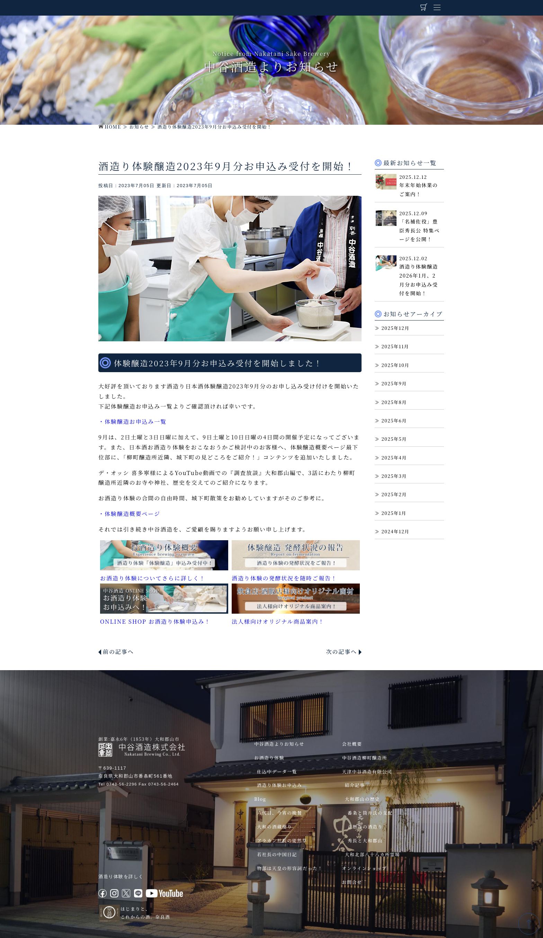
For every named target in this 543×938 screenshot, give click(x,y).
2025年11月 (395, 346)
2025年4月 (394, 457)
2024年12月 (395, 531)
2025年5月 (394, 439)
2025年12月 (395, 328)
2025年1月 (393, 513)
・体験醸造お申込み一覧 (132, 422)
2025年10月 (395, 365)
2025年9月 (394, 383)
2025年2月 (394, 494)
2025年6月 (394, 420)
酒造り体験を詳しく (121, 876)
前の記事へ (118, 652)
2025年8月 (394, 402)
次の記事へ (341, 652)
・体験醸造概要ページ (129, 514)
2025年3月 (394, 476)
